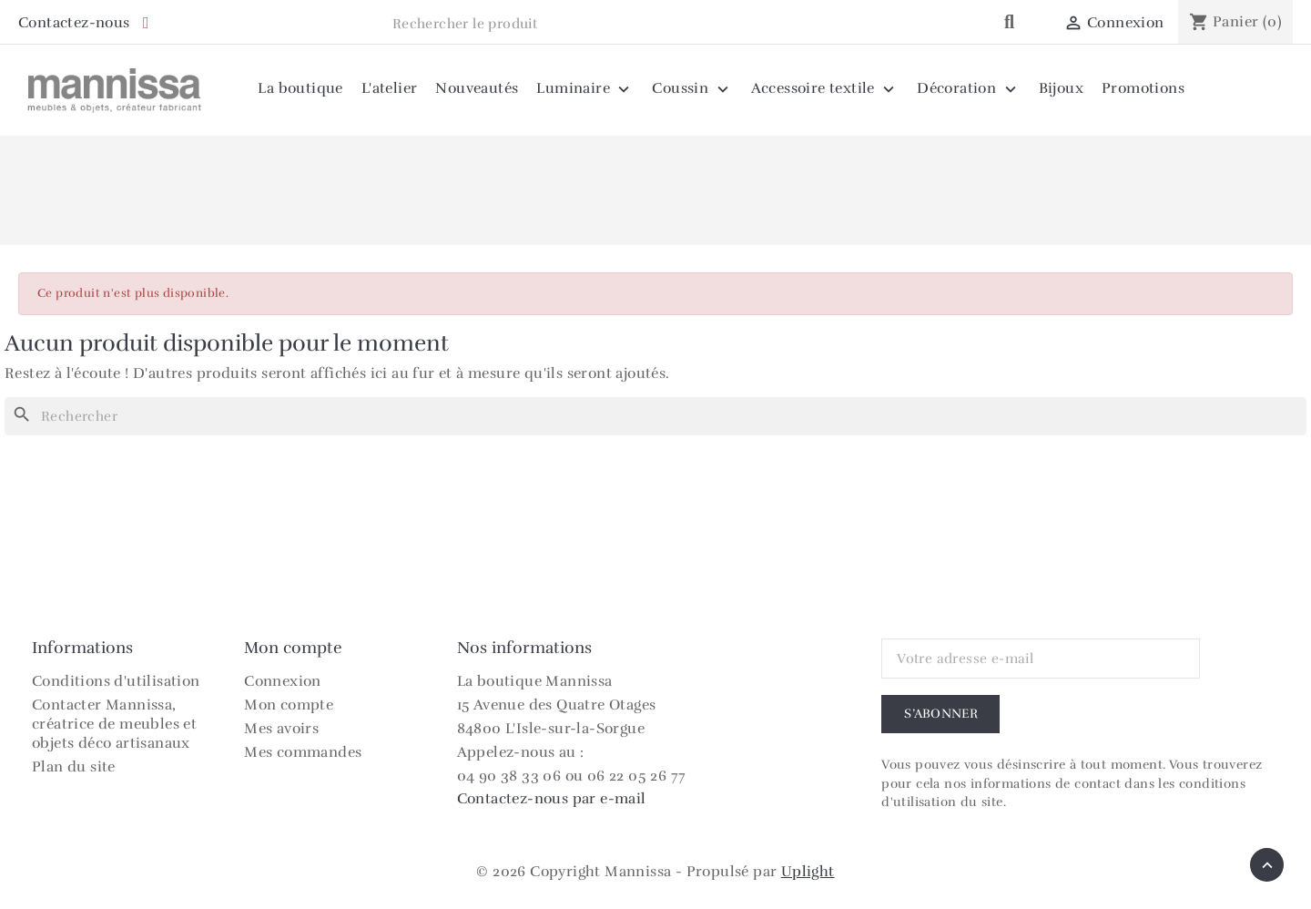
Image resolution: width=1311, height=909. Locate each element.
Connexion (282, 681)
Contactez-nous (74, 23)
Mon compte (288, 705)
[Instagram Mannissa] (146, 24)
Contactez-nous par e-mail (551, 799)
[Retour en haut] (1267, 865)
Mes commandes (302, 752)
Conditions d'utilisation (116, 681)
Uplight (808, 872)
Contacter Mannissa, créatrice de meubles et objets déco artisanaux (114, 724)
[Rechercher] (655, 416)
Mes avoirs (281, 729)
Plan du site (74, 767)
